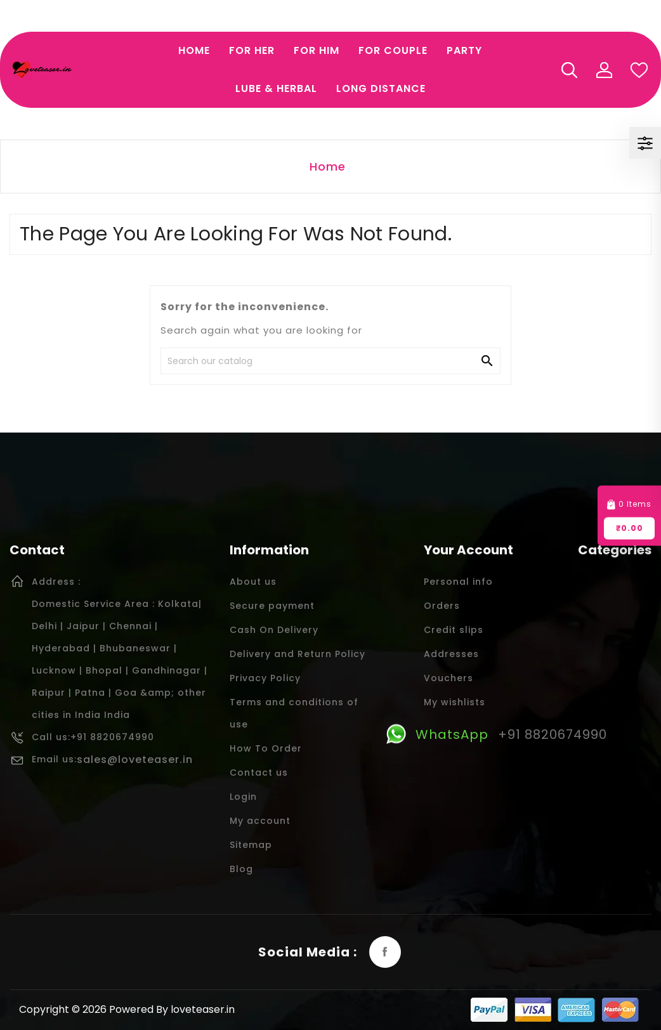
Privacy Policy (265, 678)
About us (253, 581)
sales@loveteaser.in (135, 759)
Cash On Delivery (274, 629)
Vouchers (448, 678)
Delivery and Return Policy (297, 654)
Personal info (458, 581)
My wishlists (454, 702)
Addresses (451, 654)
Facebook (385, 952)
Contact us (259, 772)
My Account (604, 69)
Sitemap (251, 844)
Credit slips (453, 629)
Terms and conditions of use (294, 713)
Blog (241, 869)
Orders (442, 605)
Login (243, 796)
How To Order (266, 748)
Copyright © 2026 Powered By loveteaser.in (127, 1009)
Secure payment (272, 605)
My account (260, 820)
